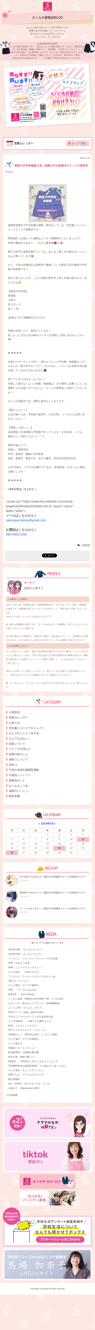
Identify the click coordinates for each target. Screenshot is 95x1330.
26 (12, 852)
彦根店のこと (17, 780)
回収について (17, 743)
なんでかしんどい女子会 (24, 733)
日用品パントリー (20, 775)
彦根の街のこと (18, 754)
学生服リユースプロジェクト (26, 728)
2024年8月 (47, 823)
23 (59, 848)
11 (83, 839)
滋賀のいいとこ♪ (19, 790)
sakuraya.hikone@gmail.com (26, 520)
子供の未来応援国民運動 (24, 769)
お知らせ (14, 722)
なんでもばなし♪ (19, 738)
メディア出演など (20, 748)
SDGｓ (13, 764)
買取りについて (18, 759)
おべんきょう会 (18, 785)
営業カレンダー (18, 717)
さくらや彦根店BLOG (47, 17)
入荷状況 (84, 545)
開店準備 (14, 796)
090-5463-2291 (16, 534)
